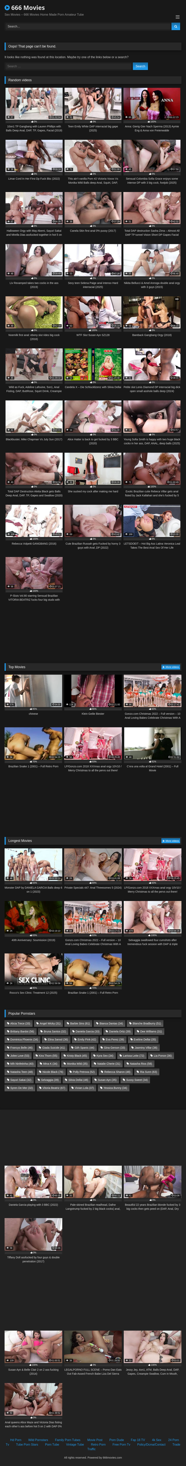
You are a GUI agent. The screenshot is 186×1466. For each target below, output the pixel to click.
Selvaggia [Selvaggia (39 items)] (50, 1079)
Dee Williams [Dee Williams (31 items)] (151, 1031)
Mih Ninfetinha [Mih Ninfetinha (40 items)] (22, 1063)
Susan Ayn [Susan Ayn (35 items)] (107, 1079)
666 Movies (25, 7)
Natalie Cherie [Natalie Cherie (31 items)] (108, 1063)
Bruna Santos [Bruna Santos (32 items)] (55, 1031)
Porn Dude (116, 1440)
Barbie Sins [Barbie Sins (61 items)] (80, 1023)
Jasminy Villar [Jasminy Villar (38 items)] (146, 1047)
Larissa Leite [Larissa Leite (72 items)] (133, 1055)
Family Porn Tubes (67, 1440)
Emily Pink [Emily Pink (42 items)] (87, 1039)
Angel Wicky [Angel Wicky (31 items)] (50, 1023)
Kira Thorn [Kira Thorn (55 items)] (48, 1055)
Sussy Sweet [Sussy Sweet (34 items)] (137, 1079)
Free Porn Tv (121, 1444)
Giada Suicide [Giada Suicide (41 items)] (53, 1047)
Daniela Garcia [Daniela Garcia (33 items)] (88, 1031)
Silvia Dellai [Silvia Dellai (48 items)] (78, 1079)
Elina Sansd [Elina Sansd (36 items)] (58, 1039)
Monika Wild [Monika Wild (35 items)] (77, 1063)
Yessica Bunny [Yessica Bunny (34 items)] (115, 1087)
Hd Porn (15, 1440)
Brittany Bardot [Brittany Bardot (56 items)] (22, 1031)
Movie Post (94, 1440)
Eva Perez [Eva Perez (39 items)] (115, 1039)
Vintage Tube (75, 1444)
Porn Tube (52, 1444)
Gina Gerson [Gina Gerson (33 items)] (114, 1047)
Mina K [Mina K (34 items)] (50, 1063)
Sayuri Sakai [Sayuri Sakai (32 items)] (20, 1079)
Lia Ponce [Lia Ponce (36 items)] (163, 1055)
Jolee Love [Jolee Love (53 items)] (19, 1055)
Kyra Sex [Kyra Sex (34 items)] (105, 1055)
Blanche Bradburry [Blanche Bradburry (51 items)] (147, 1023)
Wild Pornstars (38, 1440)
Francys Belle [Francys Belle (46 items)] (21, 1047)
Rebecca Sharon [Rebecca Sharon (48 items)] (117, 1071)
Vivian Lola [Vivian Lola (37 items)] (84, 1087)
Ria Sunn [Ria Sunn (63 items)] (148, 1071)
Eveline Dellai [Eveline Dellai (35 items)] (145, 1039)
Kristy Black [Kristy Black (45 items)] (77, 1055)
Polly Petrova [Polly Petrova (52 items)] (84, 1071)
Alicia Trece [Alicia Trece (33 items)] (20, 1023)
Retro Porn (98, 1444)
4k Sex (156, 1440)
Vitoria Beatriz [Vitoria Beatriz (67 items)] (53, 1087)
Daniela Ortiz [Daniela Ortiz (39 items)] (120, 1031)
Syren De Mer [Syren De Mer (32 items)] (21, 1087)
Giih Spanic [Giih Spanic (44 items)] (84, 1047)
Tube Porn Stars (27, 1444)
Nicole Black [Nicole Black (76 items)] (52, 1071)
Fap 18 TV (138, 1440)
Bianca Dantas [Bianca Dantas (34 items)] (111, 1023)
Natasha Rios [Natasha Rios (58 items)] (141, 1063)
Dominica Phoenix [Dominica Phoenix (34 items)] (24, 1039)
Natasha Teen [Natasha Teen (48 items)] (21, 1071)
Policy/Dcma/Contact (151, 1444)
